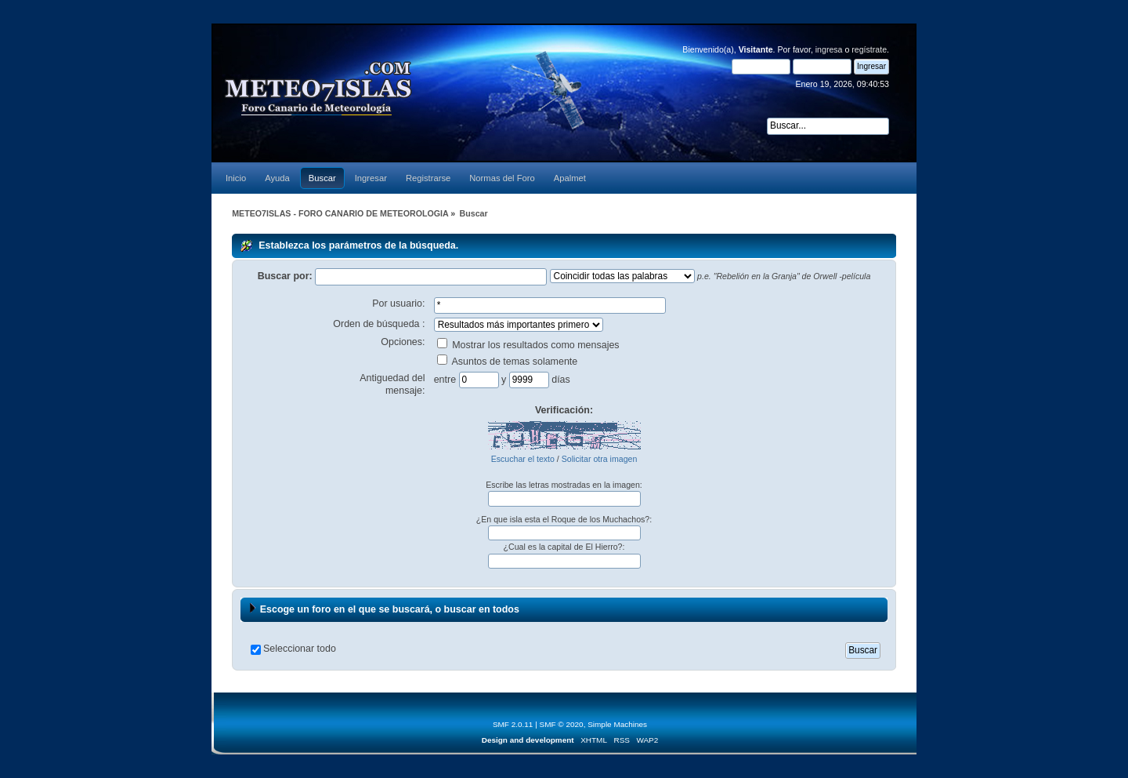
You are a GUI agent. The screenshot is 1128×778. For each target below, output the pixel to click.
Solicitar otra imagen (600, 459)
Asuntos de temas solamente (507, 361)
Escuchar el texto (523, 459)
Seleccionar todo (299, 648)
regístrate (869, 49)
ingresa (829, 49)
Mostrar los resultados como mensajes (528, 345)
